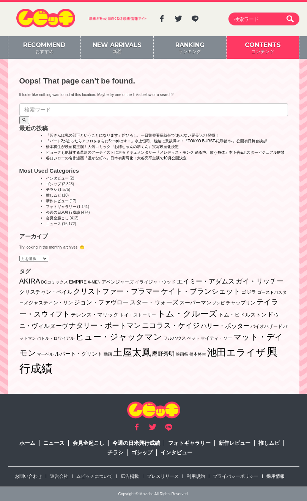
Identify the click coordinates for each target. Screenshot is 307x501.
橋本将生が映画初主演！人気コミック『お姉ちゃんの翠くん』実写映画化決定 (112, 147)
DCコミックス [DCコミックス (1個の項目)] (54, 282)
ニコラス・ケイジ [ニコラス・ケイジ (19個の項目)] (171, 325)
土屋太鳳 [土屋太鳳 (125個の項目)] (132, 352)
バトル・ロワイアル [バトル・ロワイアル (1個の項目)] (55, 338)
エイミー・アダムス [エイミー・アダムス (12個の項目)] (205, 281)
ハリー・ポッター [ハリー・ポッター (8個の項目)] (225, 326)
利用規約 (196, 476)
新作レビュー (57, 201)
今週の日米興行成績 (63, 212)
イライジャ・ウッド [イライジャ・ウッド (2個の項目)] (155, 282)
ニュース (53, 224)
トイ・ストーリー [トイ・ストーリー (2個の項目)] (138, 315)
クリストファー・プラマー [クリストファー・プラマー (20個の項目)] (116, 291)
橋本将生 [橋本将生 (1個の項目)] (197, 354)
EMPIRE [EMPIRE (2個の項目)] (78, 282)
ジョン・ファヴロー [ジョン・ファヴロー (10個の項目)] (101, 302)
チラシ (51, 189)
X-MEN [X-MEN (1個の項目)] (94, 282)
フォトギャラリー (61, 207)
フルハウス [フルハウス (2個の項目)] (174, 338)
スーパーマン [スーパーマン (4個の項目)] (195, 302)
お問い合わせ (28, 476)
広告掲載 (130, 476)
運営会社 (59, 476)
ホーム (27, 443)
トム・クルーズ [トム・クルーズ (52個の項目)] (187, 313)
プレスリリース (163, 476)
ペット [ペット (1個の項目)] (193, 338)
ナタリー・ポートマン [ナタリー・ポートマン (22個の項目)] (105, 325)
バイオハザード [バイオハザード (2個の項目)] (266, 326)
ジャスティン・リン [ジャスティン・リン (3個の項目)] (50, 303)
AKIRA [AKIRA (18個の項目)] (29, 281)
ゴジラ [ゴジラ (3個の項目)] (248, 292)
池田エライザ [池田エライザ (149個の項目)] (236, 352)
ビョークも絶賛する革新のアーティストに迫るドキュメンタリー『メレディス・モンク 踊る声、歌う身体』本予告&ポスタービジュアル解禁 (165, 152)
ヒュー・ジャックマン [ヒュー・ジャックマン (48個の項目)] (119, 337)
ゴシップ (53, 184)
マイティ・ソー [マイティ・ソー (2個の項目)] (216, 338)
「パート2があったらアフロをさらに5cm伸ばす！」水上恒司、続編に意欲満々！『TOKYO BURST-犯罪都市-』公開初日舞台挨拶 (156, 141)
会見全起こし (57, 218)
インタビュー (57, 178)
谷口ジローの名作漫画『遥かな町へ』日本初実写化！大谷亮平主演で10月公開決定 (116, 158)
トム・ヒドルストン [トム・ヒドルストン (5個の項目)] (242, 315)
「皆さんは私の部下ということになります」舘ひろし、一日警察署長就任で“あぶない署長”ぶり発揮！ (132, 135)
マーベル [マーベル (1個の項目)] (45, 354)
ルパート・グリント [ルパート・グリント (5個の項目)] (78, 354)
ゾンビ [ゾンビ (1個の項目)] (218, 303)
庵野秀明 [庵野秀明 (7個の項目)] (163, 353)
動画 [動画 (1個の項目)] (108, 354)
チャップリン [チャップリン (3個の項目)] (240, 303)
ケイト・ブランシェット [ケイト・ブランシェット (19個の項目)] (200, 291)
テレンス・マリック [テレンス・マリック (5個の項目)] (94, 315)
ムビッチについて (94, 476)
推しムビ (53, 195)
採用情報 (275, 476)
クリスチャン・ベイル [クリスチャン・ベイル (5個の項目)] (45, 292)
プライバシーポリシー (235, 476)
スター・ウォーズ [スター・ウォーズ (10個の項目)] (154, 302)
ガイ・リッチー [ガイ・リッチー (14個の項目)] (259, 281)
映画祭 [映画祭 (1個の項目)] (182, 354)
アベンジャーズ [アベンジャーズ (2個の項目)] (118, 282)
